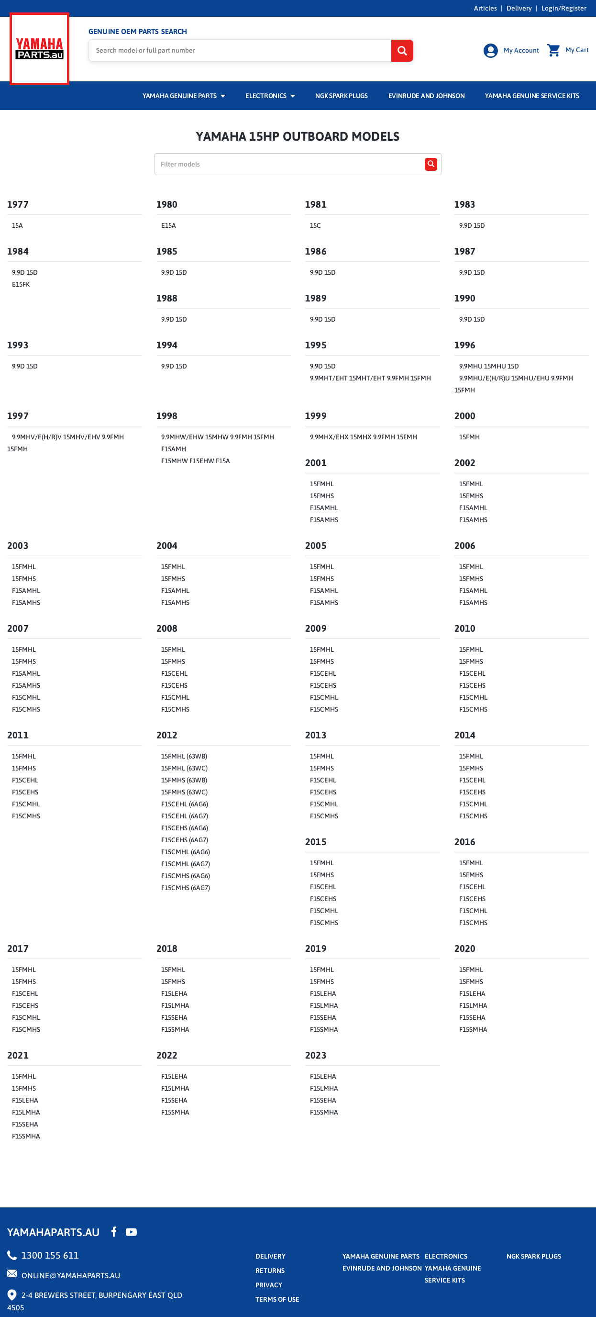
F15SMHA (175, 1028)
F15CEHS (174, 684)
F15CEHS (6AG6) (184, 826)
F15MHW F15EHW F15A (195, 459)
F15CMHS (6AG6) (185, 874)
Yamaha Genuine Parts (184, 94)
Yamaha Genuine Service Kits (532, 94)
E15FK (21, 283)
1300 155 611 (50, 1253)
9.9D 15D (472, 224)
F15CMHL (26, 696)
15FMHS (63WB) (184, 778)
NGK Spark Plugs (341, 94)
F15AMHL (324, 506)
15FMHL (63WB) (184, 755)
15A (17, 224)
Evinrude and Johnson (426, 94)
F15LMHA (175, 1004)
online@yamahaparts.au (71, 1274)
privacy (268, 1283)
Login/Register (563, 8)
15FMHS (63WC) (184, 790)
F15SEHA (174, 1016)
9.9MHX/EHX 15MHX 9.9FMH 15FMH (363, 435)
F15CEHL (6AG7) (184, 814)
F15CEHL (174, 672)
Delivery (519, 8)
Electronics (270, 94)
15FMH (469, 435)
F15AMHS (324, 518)
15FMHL (322, 482)
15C (315, 224)
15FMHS (322, 494)
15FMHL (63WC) (184, 766)
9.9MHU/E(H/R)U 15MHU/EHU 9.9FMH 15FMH (513, 382)
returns (270, 1269)
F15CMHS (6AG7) (185, 886)
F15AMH (173, 447)
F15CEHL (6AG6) (184, 802)
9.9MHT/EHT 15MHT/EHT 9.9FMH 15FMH (370, 376)
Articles (485, 8)
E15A (168, 224)
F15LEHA (174, 992)
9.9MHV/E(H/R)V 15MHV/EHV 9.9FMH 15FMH (65, 441)
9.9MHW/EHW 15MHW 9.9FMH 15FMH (217, 435)
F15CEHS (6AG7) (184, 838)
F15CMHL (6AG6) (185, 850)
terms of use (277, 1298)
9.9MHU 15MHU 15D (489, 364)
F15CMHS (26, 708)
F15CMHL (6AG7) (185, 862)
